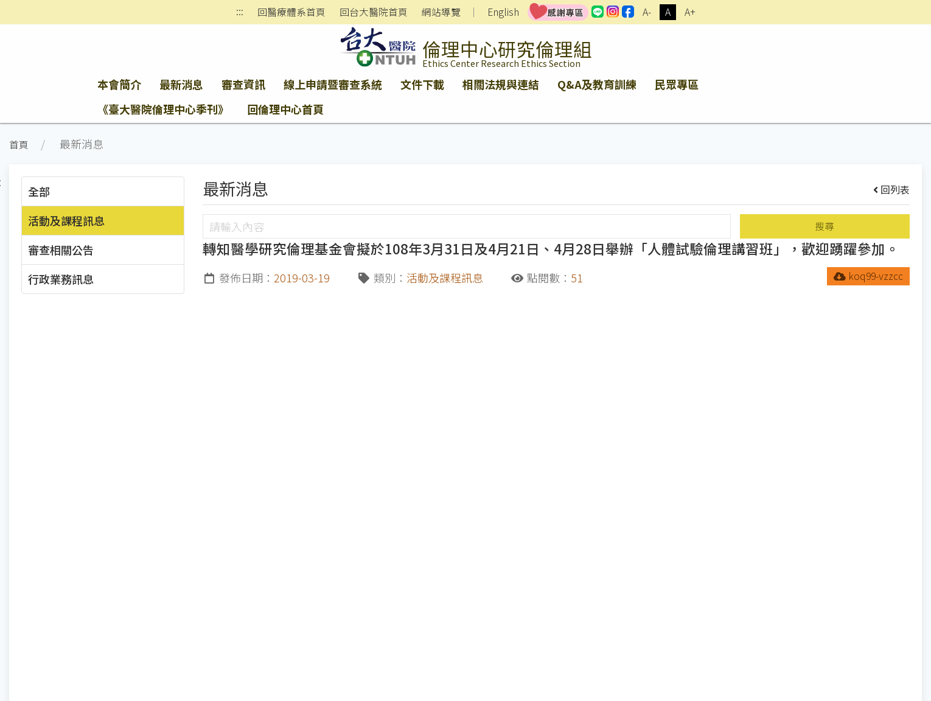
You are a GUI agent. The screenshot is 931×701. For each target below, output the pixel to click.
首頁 (19, 145)
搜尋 (824, 226)
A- (647, 12)
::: (239, 12)
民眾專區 (677, 84)
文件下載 (422, 84)
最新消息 (181, 84)
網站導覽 (441, 12)
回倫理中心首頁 (285, 109)
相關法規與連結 (500, 84)
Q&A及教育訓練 (596, 84)
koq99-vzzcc (869, 276)
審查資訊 (243, 84)
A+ (690, 12)
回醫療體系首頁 (291, 12)
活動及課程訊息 (66, 220)
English (503, 12)
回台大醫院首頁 (374, 12)
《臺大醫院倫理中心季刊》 (163, 109)
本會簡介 (119, 84)
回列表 (891, 189)
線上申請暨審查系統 (333, 84)
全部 (39, 191)
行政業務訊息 (61, 279)
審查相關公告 (61, 249)
